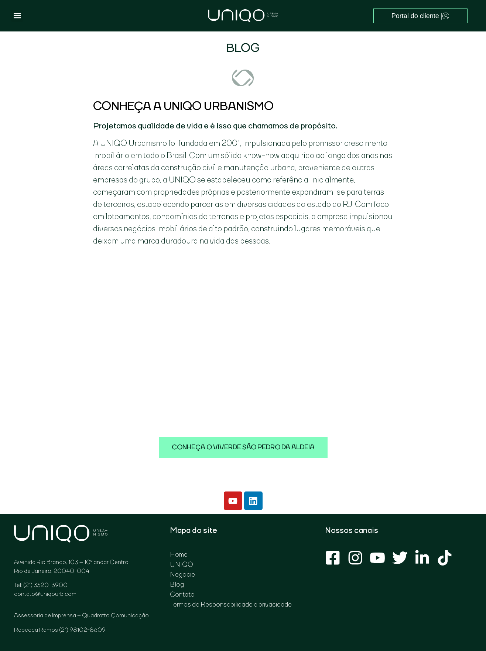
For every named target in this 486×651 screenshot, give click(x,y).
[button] (17, 16)
